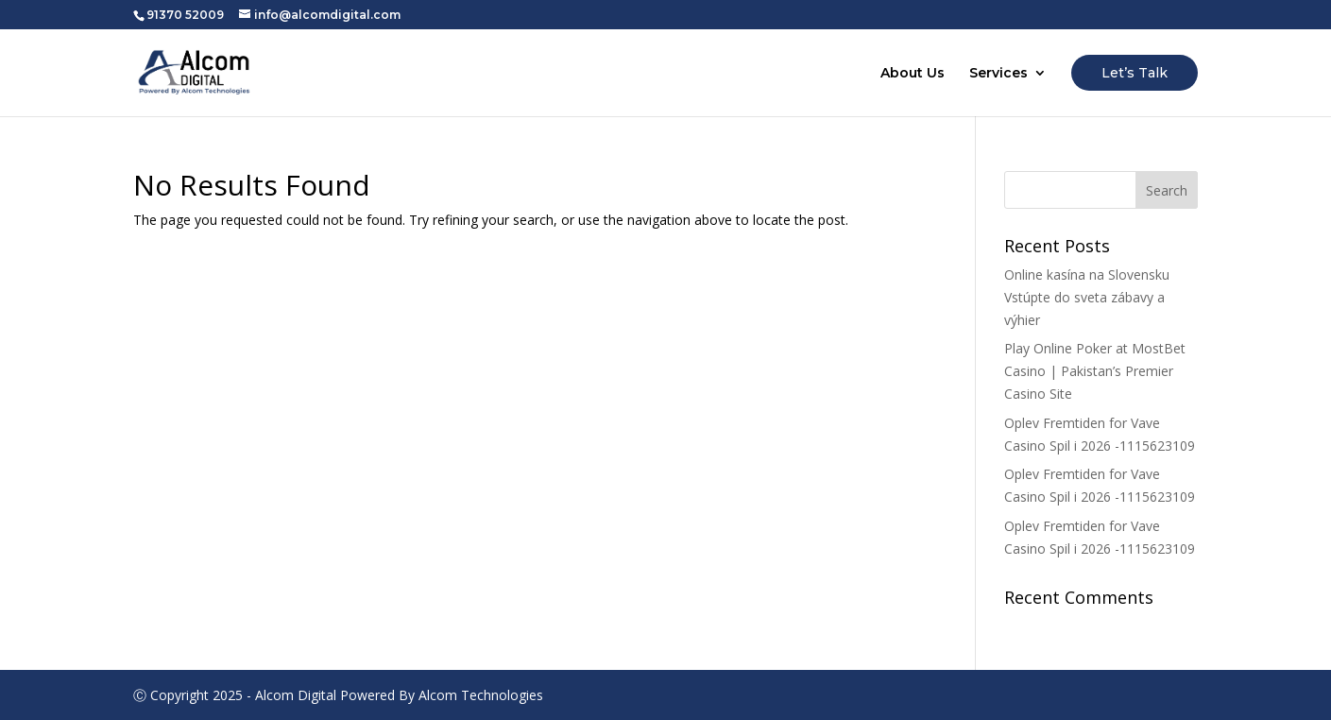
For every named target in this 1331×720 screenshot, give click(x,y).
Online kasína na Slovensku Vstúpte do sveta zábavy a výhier (1086, 297)
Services (998, 73)
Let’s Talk (1134, 72)
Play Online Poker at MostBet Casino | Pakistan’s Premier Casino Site (1095, 371)
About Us (912, 73)
